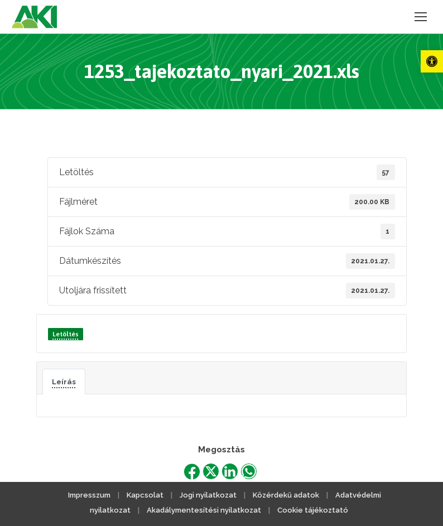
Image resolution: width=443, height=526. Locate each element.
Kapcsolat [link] (145, 495)
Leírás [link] (64, 381)
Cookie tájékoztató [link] (312, 510)
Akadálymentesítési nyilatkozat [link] (204, 510)
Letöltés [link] (65, 334)
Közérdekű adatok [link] (286, 495)
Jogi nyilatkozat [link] (208, 495)
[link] (432, 61)
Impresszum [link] (89, 495)
